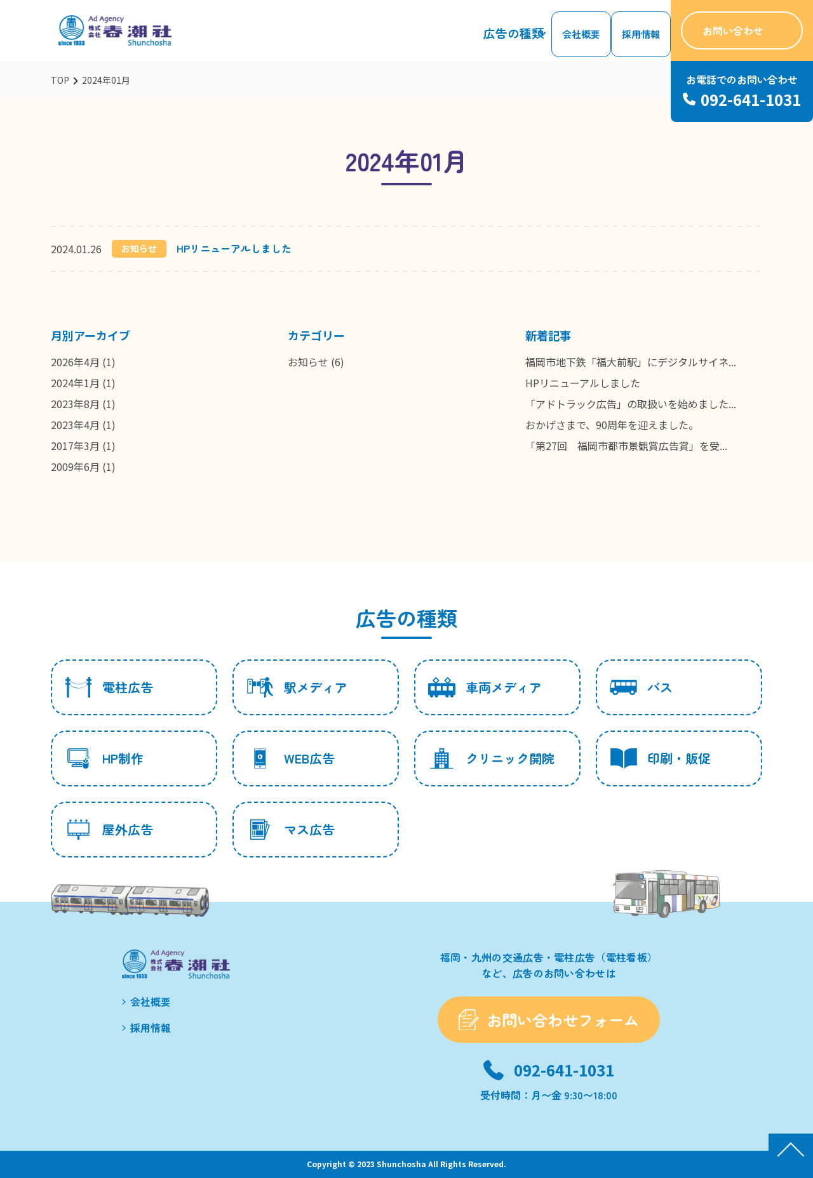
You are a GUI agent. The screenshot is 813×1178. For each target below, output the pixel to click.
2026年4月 (75, 361)
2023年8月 (75, 403)
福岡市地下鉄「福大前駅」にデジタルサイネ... (630, 361)
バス (641, 687)
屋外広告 (109, 829)
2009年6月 (75, 466)
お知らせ (308, 361)
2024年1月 (75, 382)
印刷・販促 (660, 758)
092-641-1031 (564, 1070)
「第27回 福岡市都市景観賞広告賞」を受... (626, 445)
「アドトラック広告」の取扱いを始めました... (630, 403)
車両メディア (485, 687)
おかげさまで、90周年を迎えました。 (612, 424)
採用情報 (643, 37)
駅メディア (296, 687)
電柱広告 (109, 687)
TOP (60, 80)
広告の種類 (521, 37)
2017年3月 (75, 445)
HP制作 (104, 758)
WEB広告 (290, 758)
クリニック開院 (491, 758)
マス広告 (290, 829)
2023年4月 (75, 424)
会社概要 (587, 37)
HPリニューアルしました (234, 248)
